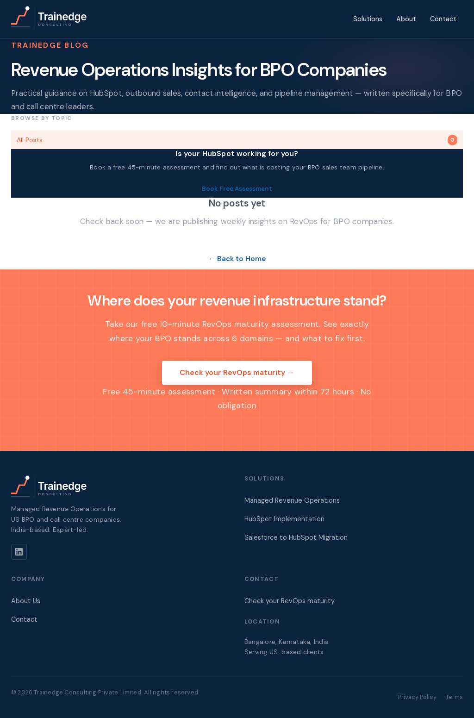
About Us (25, 601)
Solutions (367, 19)
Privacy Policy (417, 697)
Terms (454, 697)
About (406, 19)
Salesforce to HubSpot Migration (296, 537)
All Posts (237, 140)
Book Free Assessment (237, 189)
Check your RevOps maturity (289, 601)
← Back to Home (237, 258)
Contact (443, 19)
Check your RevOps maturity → (237, 372)
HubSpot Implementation (284, 519)
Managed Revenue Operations (292, 500)
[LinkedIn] (19, 552)
